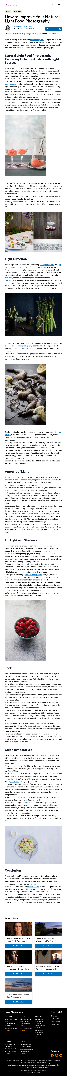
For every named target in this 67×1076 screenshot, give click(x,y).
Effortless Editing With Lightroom (25, 1020)
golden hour (14, 782)
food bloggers (14, 797)
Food (8, 12)
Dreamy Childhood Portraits (40, 1027)
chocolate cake (33, 887)
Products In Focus (25, 1044)
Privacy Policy (55, 1021)
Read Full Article (18, 946)
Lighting (17, 12)
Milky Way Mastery (11, 1051)
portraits (20, 270)
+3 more (23, 1053)
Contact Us (54, 1016)
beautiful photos (32, 45)
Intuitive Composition (11, 1028)
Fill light (8, 546)
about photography (47, 265)
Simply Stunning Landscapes (10, 1045)
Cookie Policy (55, 1019)
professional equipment (37, 723)
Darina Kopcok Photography (23, 27)
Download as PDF (54, 29)
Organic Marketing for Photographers (26, 1050)
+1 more (8, 1030)
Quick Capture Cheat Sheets (11, 1020)
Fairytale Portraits (25, 1047)
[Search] (53, 4)
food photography (37, 40)
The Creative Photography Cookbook (39, 1032)
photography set (15, 577)
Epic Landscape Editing (25, 1025)
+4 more (8, 1053)
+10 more (39, 1037)
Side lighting (9, 280)
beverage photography (23, 346)
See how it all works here (43, 34)
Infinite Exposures (10, 1049)
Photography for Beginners (10, 1025)
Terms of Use (55, 1024)
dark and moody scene (33, 575)
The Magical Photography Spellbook (39, 1021)
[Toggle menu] (59, 4)
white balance (30, 802)
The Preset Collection (26, 1028)
